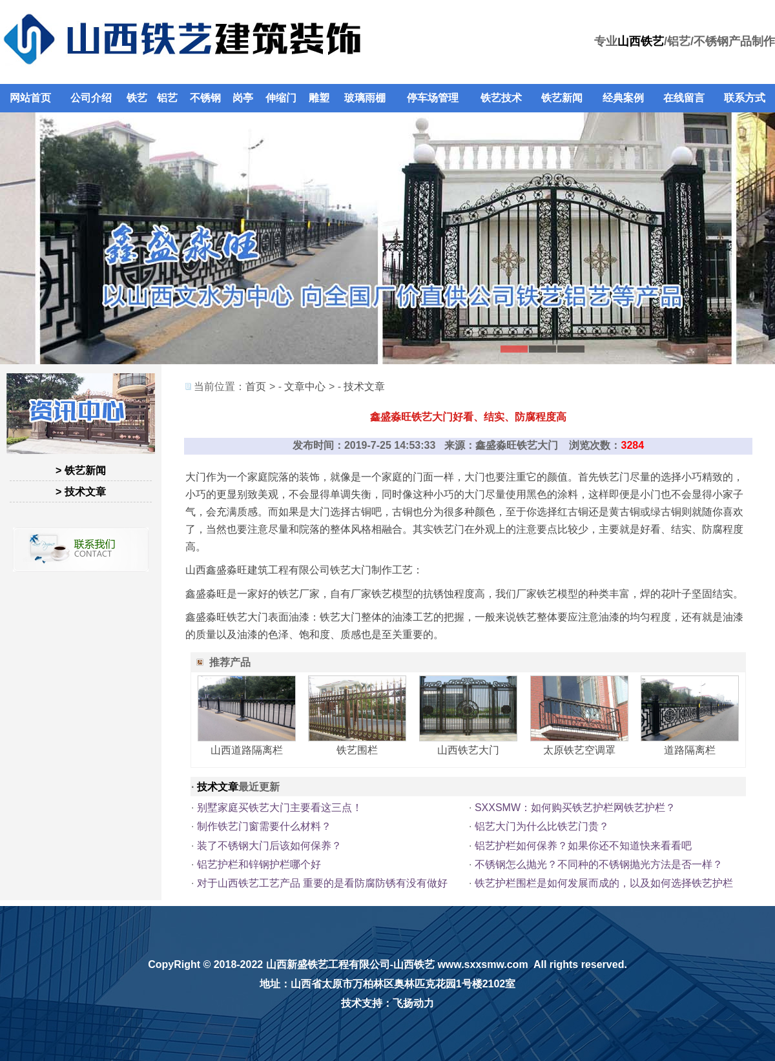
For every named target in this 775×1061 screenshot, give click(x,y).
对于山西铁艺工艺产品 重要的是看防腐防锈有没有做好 (322, 883)
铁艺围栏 (357, 750)
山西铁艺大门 (468, 750)
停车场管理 (433, 97)
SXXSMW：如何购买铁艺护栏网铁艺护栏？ (575, 807)
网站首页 (30, 97)
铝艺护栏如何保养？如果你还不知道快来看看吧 (583, 845)
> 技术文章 (81, 491)
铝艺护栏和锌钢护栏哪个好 (259, 864)
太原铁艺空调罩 (579, 750)
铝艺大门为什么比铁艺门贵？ (542, 826)
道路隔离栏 (690, 750)
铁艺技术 (501, 97)
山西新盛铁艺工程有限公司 (328, 964)
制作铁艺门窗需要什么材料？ (264, 826)
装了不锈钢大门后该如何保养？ (269, 845)
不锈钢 (205, 97)
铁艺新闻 (562, 97)
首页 (255, 386)
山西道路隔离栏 (247, 750)
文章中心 (305, 386)
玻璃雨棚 (365, 97)
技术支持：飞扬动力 (387, 1003)
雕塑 (319, 97)
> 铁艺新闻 (81, 470)
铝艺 (167, 97)
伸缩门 (280, 97)
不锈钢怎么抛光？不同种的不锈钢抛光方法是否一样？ (599, 864)
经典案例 (623, 97)
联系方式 (744, 97)
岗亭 (242, 97)
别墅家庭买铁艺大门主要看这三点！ (279, 807)
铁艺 (137, 97)
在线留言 (684, 97)
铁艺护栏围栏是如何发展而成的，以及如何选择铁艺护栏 (604, 883)
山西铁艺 (640, 41)
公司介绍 (91, 97)
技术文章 (364, 386)
